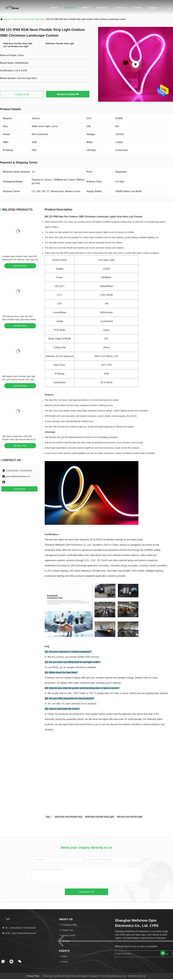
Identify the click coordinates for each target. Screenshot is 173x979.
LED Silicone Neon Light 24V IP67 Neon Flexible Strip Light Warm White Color (19, 319)
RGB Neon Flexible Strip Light (99, 817)
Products (69, 7)
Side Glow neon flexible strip (68, 817)
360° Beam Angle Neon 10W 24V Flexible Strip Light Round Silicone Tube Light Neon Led (20, 439)
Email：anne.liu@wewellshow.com (19, 933)
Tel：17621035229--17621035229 (18, 928)
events (138, 7)
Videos (86, 7)
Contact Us (120, 7)
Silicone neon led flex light (129, 817)
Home (54, 7)
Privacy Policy (33, 976)
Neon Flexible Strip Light (33, 19)
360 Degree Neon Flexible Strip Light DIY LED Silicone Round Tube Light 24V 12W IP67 (18, 379)
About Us (101, 7)
